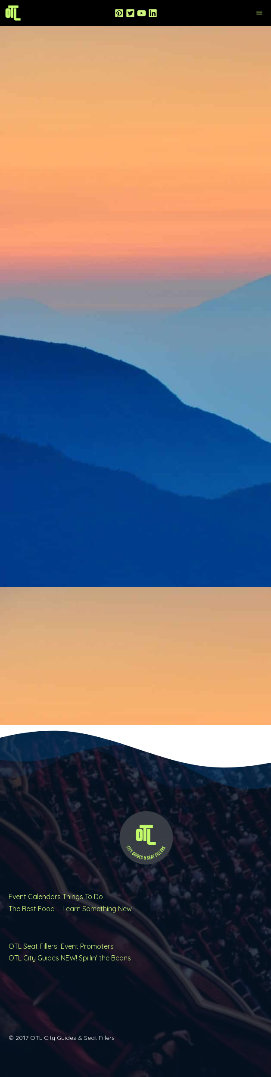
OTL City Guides (34, 958)
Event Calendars (35, 896)
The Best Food (32, 908)
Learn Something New (97, 908)
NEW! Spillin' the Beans (96, 958)
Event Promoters (87, 946)
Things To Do (82, 896)
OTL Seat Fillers (33, 946)
